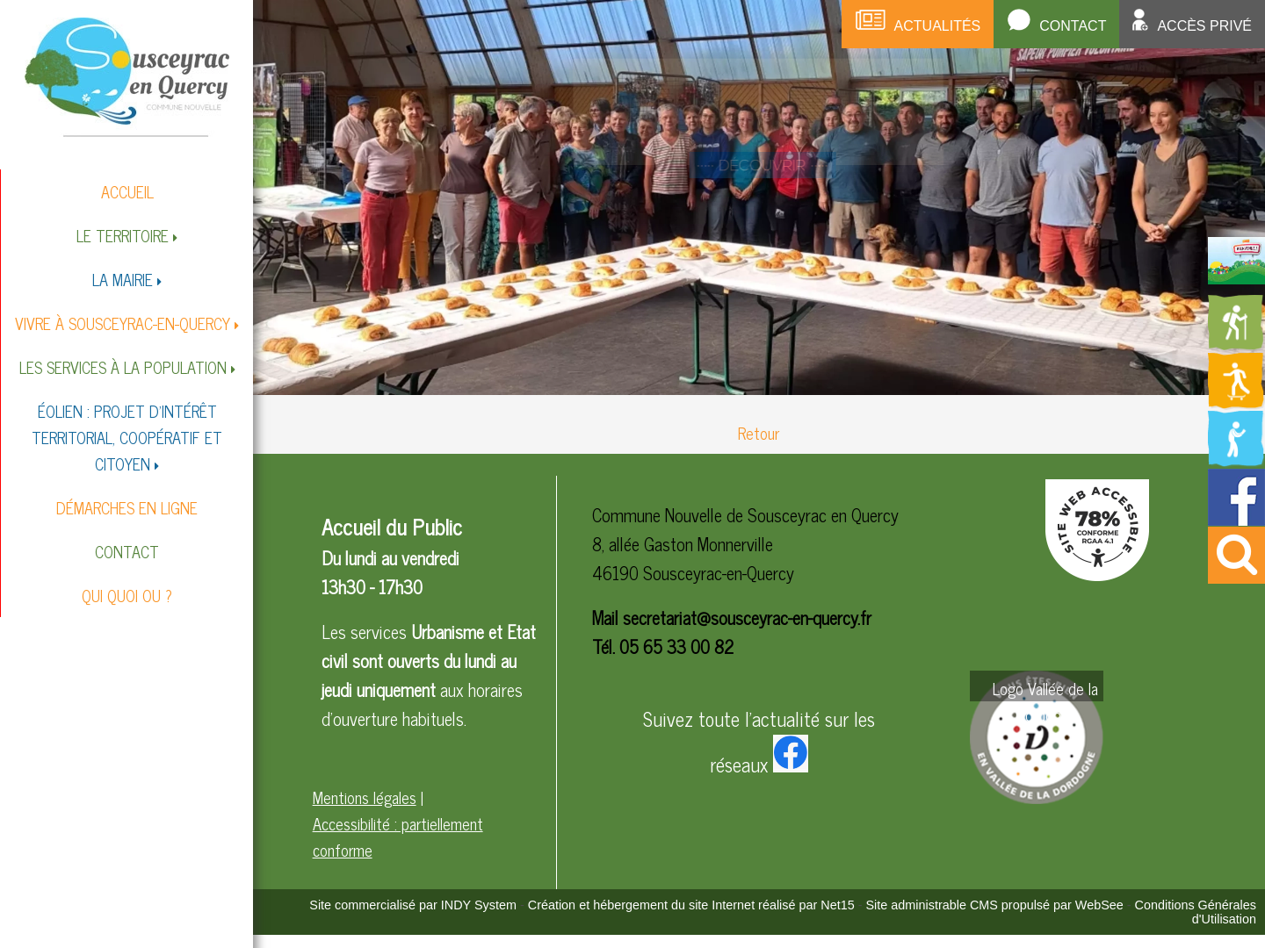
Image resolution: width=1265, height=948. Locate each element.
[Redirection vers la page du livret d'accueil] (1236, 277)
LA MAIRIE (122, 279)
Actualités (937, 25)
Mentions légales (364, 797)
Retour (758, 433)
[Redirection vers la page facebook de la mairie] (1236, 519)
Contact (1072, 25)
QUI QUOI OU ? (127, 595)
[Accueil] (127, 76)
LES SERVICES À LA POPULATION (123, 367)
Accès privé (1204, 25)
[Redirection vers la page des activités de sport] (1236, 403)
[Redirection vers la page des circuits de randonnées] (1236, 345)
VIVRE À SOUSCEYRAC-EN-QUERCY (122, 323)
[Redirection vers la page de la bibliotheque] (1236, 461)
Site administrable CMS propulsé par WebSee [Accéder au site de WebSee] (995, 905)
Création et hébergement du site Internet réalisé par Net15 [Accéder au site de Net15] (691, 905)
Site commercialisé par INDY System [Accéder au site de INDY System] (413, 905)
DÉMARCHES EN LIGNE (127, 507)
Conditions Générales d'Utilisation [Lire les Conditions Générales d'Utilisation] (1195, 912)
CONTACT (127, 551)
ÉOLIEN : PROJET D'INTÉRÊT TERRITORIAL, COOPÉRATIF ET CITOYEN (127, 437)
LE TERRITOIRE (122, 235)
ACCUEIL (127, 191)
